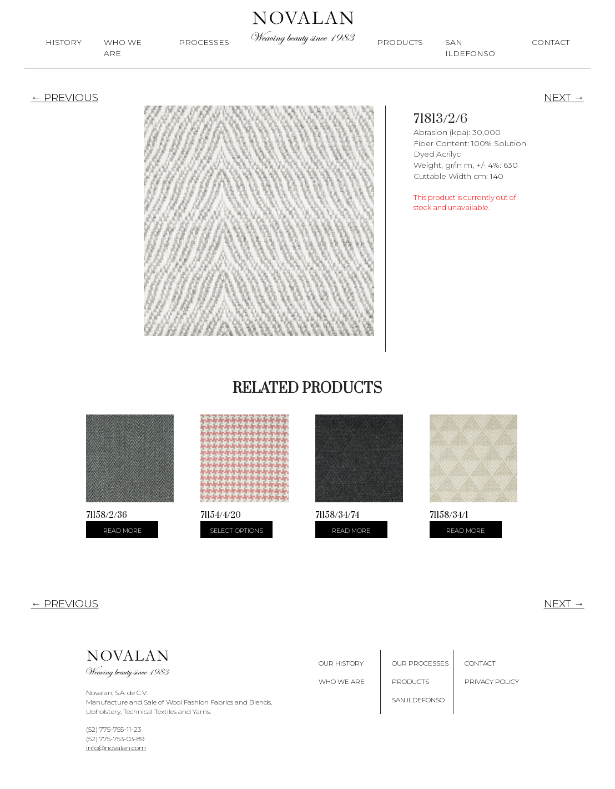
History (64, 42)
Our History (341, 663)
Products (400, 42)
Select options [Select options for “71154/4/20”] (236, 531)
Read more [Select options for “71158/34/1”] (465, 531)
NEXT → (564, 97)
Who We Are (123, 47)
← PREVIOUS (64, 97)
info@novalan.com (116, 747)
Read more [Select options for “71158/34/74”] (351, 531)
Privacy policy (492, 681)
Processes (204, 42)
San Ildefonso (470, 47)
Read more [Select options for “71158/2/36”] (122, 531)
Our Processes (420, 663)
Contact (550, 42)
